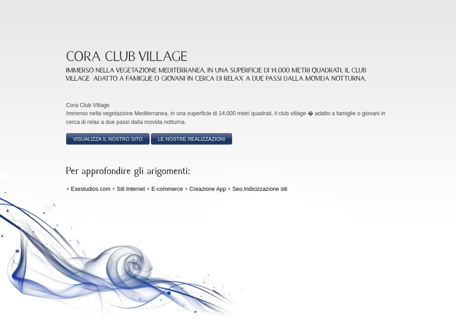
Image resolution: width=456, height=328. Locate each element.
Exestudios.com (90, 189)
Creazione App (207, 189)
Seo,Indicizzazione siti (260, 189)
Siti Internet (131, 189)
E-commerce (167, 189)
